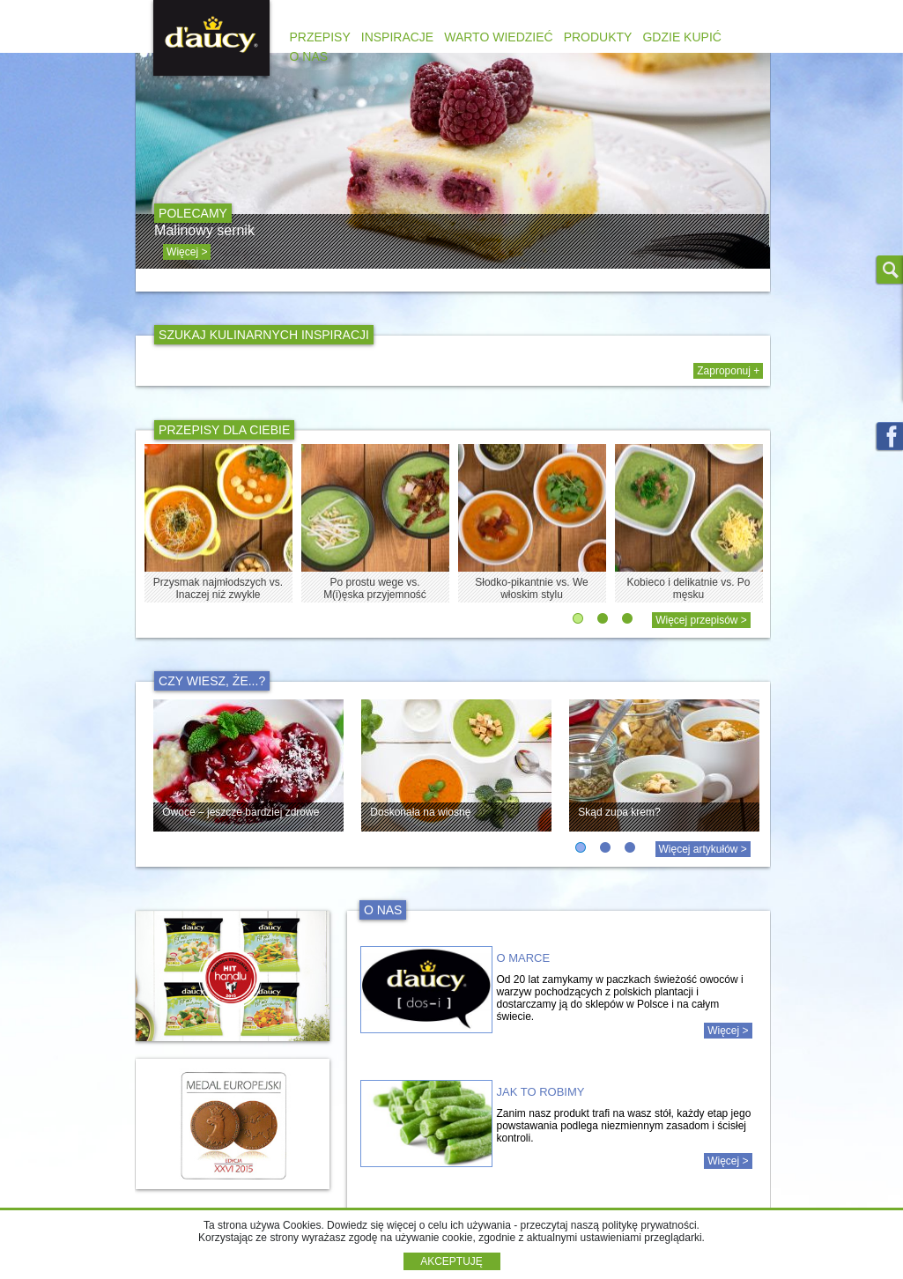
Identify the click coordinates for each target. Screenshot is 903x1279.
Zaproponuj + (728, 371)
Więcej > (727, 1030)
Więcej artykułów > (703, 849)
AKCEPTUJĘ (451, 1261)
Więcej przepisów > (701, 620)
